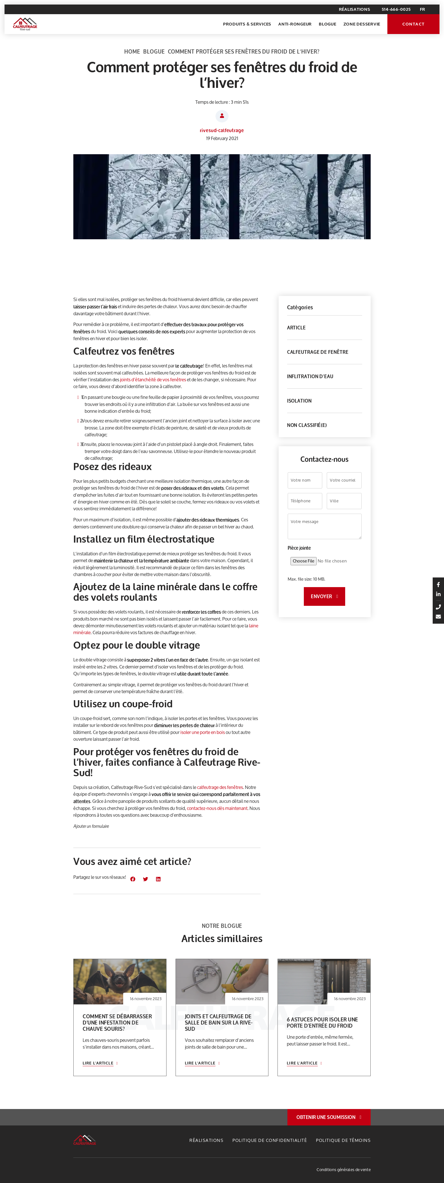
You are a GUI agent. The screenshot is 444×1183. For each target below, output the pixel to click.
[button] (132, 879)
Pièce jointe (299, 548)
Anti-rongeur (295, 24)
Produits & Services (247, 24)
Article (296, 328)
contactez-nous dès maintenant (217, 808)
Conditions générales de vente (344, 1169)
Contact (413, 24)
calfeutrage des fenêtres (220, 787)
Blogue (327, 24)
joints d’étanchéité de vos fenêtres (153, 379)
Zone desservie (362, 24)
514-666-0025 (396, 9)
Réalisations (354, 9)
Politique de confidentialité (269, 1140)
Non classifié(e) (307, 425)
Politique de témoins (343, 1140)
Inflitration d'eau (310, 376)
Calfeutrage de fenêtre (318, 352)
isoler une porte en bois (202, 732)
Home (132, 51)
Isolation (299, 401)
